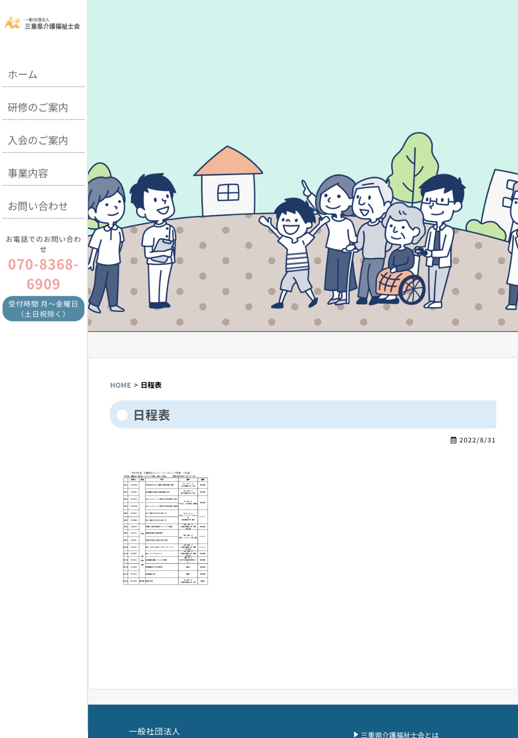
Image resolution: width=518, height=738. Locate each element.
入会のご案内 (38, 138)
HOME (120, 385)
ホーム (22, 72)
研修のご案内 (38, 105)
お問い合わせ (38, 204)
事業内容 (28, 171)
